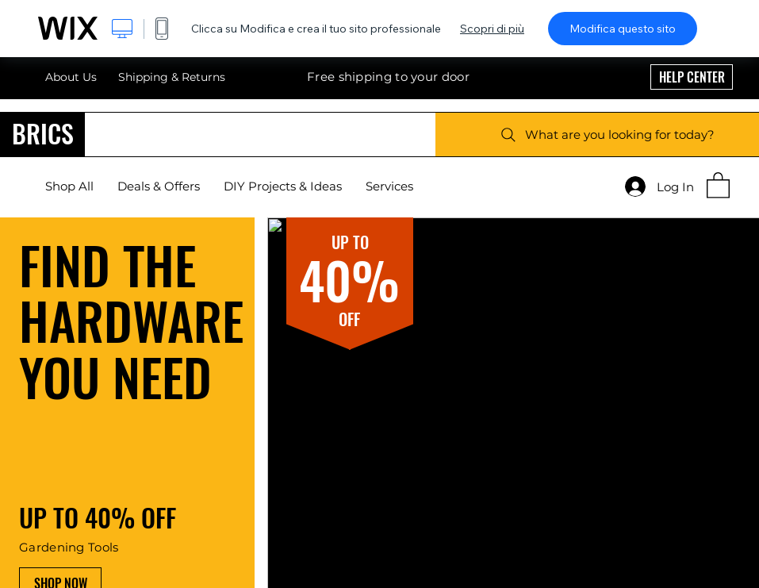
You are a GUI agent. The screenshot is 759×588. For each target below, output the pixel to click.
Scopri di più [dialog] (492, 28)
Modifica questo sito (622, 28)
